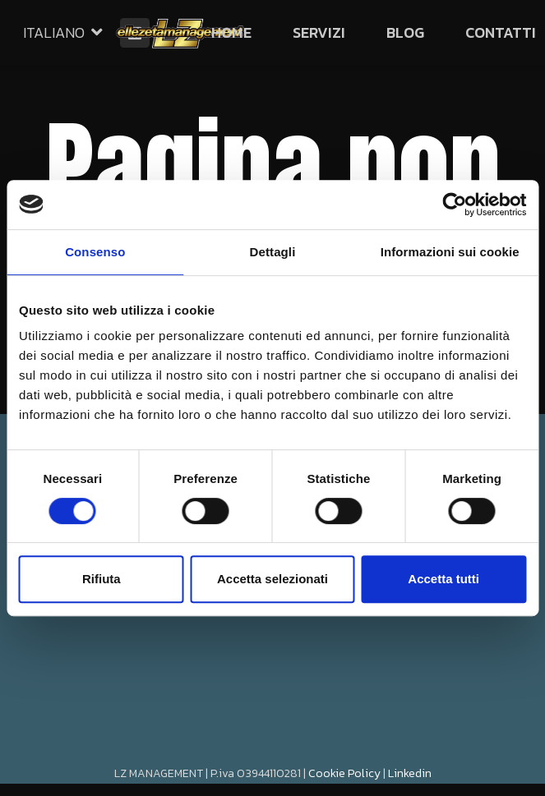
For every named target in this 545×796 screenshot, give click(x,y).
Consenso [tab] (95, 252)
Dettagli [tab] (273, 252)
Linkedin (410, 773)
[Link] (180, 32)
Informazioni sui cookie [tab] (450, 252)
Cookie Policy (344, 773)
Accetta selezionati (272, 579)
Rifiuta (101, 579)
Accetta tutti (443, 579)
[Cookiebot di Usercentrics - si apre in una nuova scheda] (454, 204)
